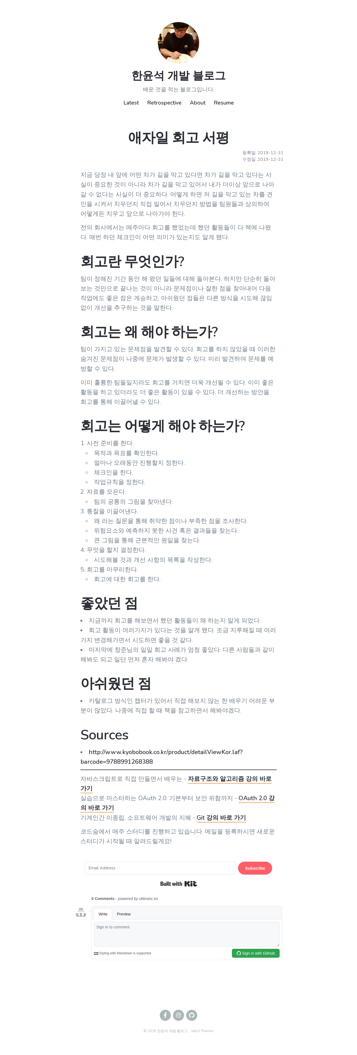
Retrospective (164, 102)
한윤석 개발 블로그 (178, 75)
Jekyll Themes (202, 1031)
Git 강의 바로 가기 (221, 818)
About (197, 102)
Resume (224, 102)
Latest (131, 102)
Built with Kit (178, 884)
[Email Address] (160, 868)
